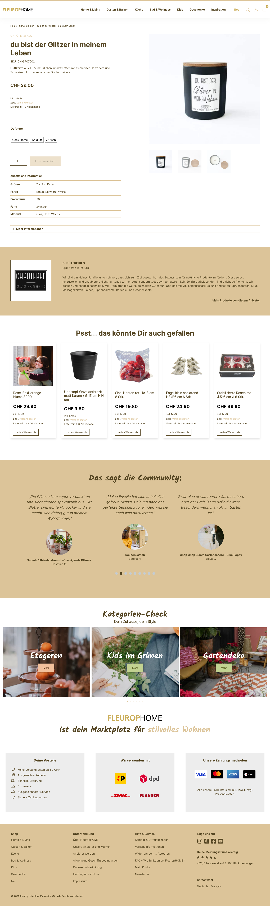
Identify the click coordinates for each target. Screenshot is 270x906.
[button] (116, 573)
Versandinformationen (149, 847)
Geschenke (18, 874)
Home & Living (20, 840)
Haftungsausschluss (86, 874)
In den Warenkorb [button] (26, 432)
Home (13, 26)
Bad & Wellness (21, 860)
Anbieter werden (84, 853)
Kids (14, 867)
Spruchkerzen (26, 26)
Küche (15, 853)
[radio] (20, 139)
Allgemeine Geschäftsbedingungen (95, 860)
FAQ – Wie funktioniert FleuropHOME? (160, 860)
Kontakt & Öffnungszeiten (151, 840)
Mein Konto (142, 867)
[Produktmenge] (18, 161)
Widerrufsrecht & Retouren (152, 853)
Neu (13, 881)
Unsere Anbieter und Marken (91, 847)
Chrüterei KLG (21, 35)
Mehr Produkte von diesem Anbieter (236, 300)
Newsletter (142, 874)
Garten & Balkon (21, 847)
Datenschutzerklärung (87, 867)
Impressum (80, 881)
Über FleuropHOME (85, 840)
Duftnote (17, 128)
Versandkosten (25, 102)
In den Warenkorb (45, 161)
